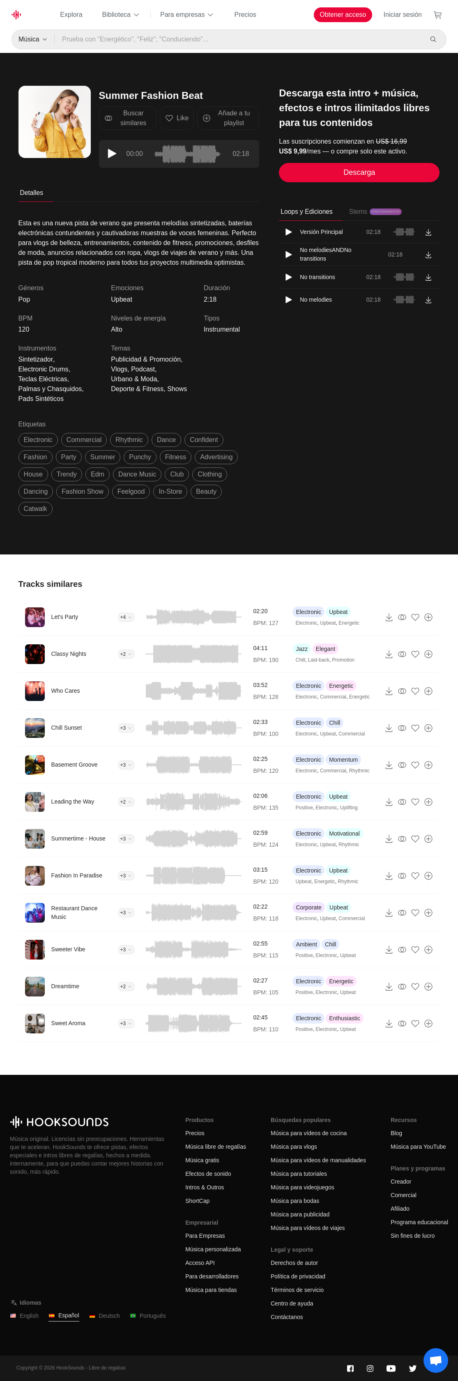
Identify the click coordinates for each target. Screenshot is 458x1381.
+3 (126, 728)
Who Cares (65, 690)
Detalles (31, 192)
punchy (140, 456)
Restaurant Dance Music (74, 912)
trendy (67, 474)
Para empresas (187, 15)
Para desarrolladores (212, 1276)
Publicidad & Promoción (146, 359)
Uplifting (349, 808)
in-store (170, 491)
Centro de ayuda (292, 1303)
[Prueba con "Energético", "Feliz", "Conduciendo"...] (239, 39)
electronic (38, 439)
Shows (177, 388)
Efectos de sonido (208, 1173)
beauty (206, 491)
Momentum (343, 759)
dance (166, 439)
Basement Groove (74, 764)
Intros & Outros (204, 1187)
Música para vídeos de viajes (308, 1228)
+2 (126, 654)
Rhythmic (359, 771)
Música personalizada (213, 1249)
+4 (126, 617)
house (33, 474)
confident (204, 439)
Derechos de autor (294, 1263)
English (24, 1315)
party (68, 456)
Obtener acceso (343, 14)
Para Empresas (205, 1235)
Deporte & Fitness (137, 388)
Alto (116, 329)
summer (102, 456)
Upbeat (121, 299)
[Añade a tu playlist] (428, 617)
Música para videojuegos (302, 1187)
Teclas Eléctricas (42, 379)
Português (148, 1315)
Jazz (302, 649)
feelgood (131, 491)
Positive (304, 808)
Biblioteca (121, 15)
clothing (210, 474)
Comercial (404, 1195)
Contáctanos (287, 1317)
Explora (71, 14)
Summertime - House (78, 838)
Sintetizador (35, 359)
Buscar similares (125, 118)
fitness (175, 456)
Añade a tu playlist (226, 118)
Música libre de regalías (215, 1146)
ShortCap (197, 1201)
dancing (36, 491)
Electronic (308, 612)
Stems (375, 211)
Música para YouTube (418, 1146)
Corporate (308, 907)
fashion (35, 456)
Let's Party (64, 617)
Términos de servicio (297, 1290)
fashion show (82, 491)
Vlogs (119, 369)
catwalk (35, 508)
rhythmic (129, 439)
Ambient (306, 944)
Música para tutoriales (299, 1173)
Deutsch (104, 1315)
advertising (216, 456)
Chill (300, 660)
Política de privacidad (298, 1276)
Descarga (359, 172)
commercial (84, 439)
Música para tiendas (211, 1290)
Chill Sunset (66, 727)
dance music (137, 474)
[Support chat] (435, 1360)
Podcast (143, 369)
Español (63, 1315)
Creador (401, 1181)
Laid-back (318, 660)
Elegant (325, 649)
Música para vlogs (294, 1146)
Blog (396, 1133)
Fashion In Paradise (77, 875)
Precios (245, 14)
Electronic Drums (43, 369)
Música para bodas (295, 1201)
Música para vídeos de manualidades (318, 1160)
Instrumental (222, 329)
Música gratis (202, 1160)
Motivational (344, 833)
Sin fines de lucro (413, 1235)
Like (177, 118)
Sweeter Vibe (68, 949)
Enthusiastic (344, 1018)
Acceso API (200, 1263)
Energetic (348, 623)
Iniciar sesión (403, 14)
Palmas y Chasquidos (50, 388)
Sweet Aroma (68, 1023)
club (177, 474)
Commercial (333, 697)
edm (97, 474)
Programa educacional (419, 1222)
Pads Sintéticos (41, 398)
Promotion (343, 660)
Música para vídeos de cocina (309, 1133)
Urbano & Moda (134, 379)
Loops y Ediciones (307, 211)
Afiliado (400, 1208)
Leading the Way (72, 801)
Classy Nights (69, 653)
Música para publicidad (300, 1214)
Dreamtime (65, 986)
